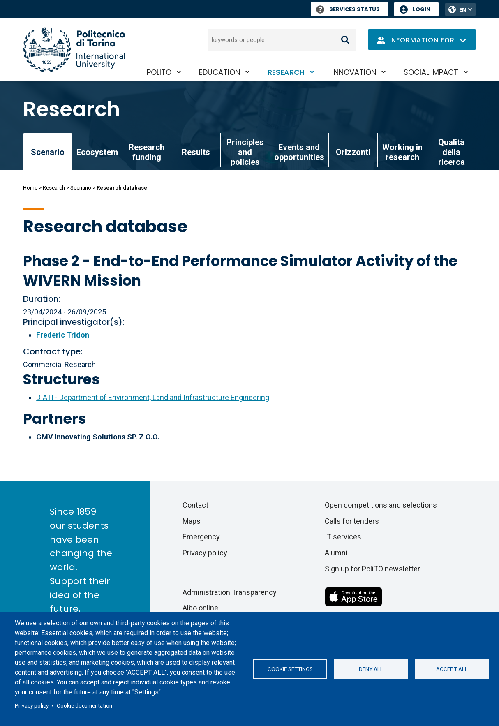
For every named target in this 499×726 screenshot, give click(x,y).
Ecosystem (97, 152)
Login (421, 9)
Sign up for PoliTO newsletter (372, 568)
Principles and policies (245, 152)
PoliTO (159, 72)
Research (286, 72)
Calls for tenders (352, 521)
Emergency (201, 536)
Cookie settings (290, 669)
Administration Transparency (230, 592)
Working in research (402, 152)
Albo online (200, 607)
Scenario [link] (48, 152)
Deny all (371, 669)
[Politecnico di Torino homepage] (74, 49)
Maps (192, 521)
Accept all (452, 669)
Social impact (431, 72)
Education (219, 72)
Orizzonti (353, 152)
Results (196, 152)
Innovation (354, 72)
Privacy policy (32, 705)
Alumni (336, 552)
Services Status (348, 9)
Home (30, 188)
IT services (343, 536)
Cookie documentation (84, 705)
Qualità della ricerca (451, 152)
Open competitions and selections (381, 505)
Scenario (80, 188)
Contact (195, 505)
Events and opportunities (299, 152)
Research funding (146, 152)
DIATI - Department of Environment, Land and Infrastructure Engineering (152, 397)
